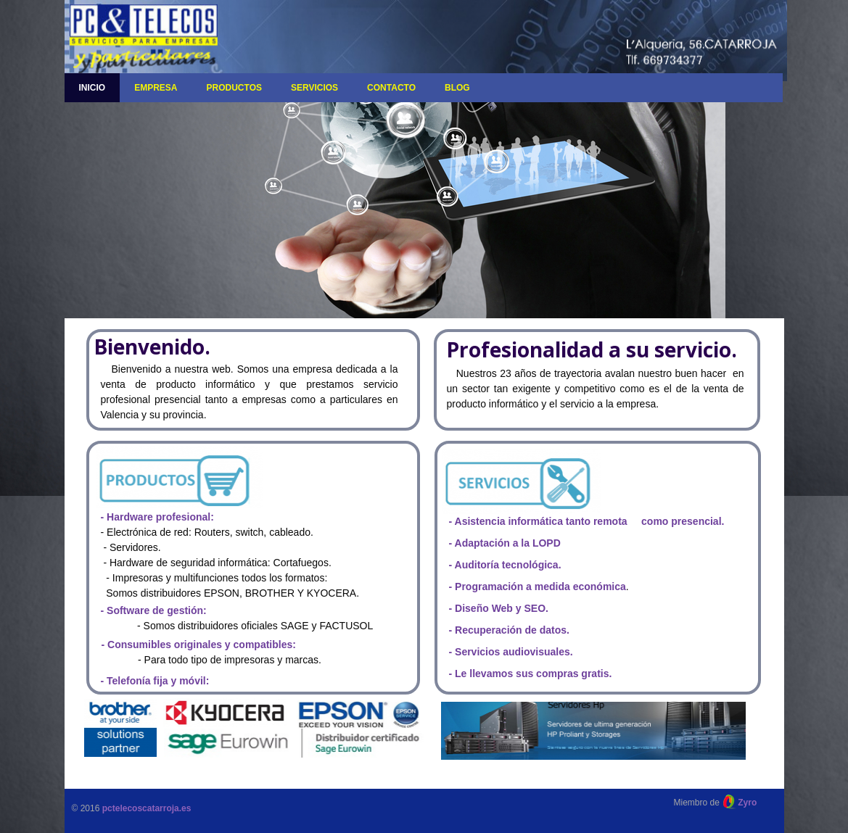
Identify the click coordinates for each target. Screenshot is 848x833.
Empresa (155, 88)
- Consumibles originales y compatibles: (199, 644)
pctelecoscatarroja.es (147, 808)
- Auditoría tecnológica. (505, 565)
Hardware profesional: (160, 517)
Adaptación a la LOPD (508, 543)
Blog (457, 88)
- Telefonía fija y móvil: (155, 681)
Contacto (391, 88)
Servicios (314, 88)
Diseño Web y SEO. (500, 608)
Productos (234, 88)
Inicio (92, 88)
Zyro (747, 802)
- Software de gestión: (154, 610)
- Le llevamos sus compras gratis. (530, 673)
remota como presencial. (659, 521)
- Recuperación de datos (508, 630)
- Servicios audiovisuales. (511, 652)
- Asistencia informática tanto (521, 521)
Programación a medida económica (540, 586)
